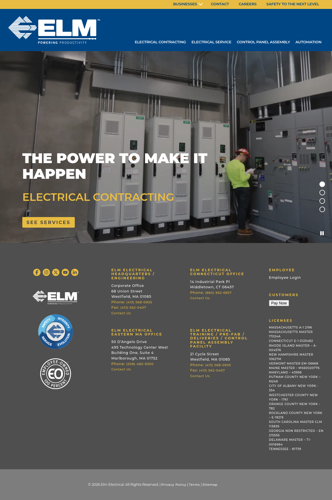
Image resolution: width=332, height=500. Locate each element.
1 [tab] (322, 184)
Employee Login (285, 277)
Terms (194, 485)
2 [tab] (322, 193)
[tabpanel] (166, 146)
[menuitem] (188, 4)
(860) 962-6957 (218, 293)
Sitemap (210, 485)
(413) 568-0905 (139, 302)
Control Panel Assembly (263, 42)
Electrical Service (210, 42)
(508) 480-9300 (140, 364)
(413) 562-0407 (133, 307)
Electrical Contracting (158, 42)
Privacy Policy (173, 485)
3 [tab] (322, 201)
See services (49, 222)
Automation (308, 42)
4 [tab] (322, 209)
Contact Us (121, 313)
